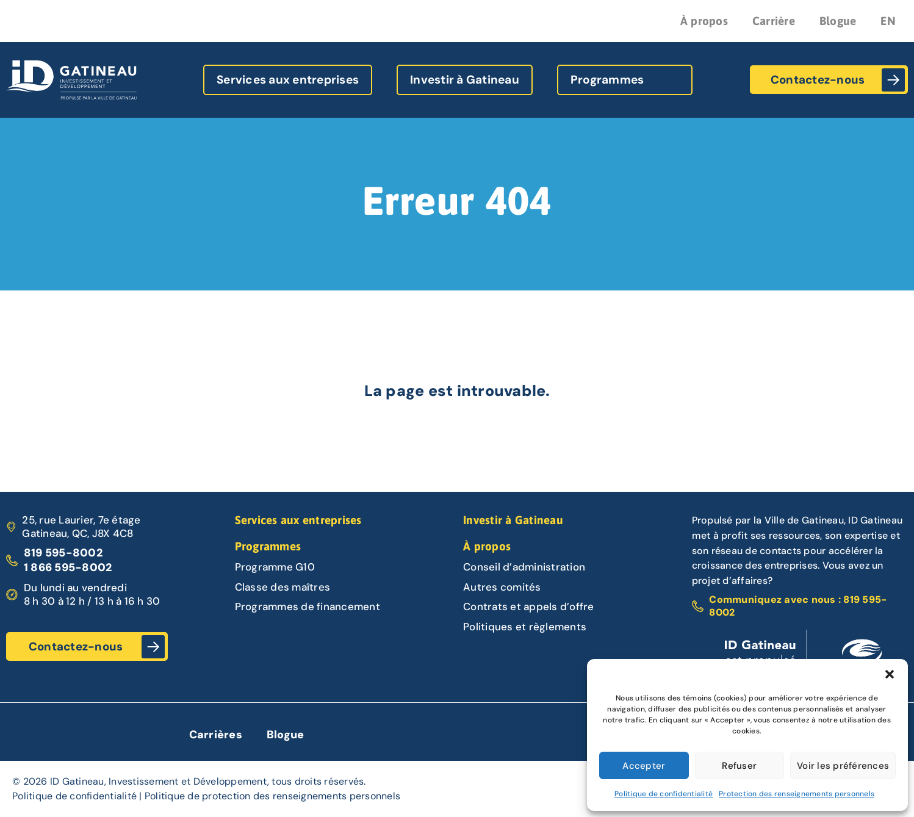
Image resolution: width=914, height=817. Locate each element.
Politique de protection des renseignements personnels (272, 796)
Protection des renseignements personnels (796, 794)
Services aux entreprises (288, 79)
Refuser (739, 766)
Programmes (607, 79)
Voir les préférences (843, 766)
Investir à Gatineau (464, 79)
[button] (889, 674)
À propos (704, 20)
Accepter (643, 766)
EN (888, 20)
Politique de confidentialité (663, 794)
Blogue (838, 20)
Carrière (773, 20)
